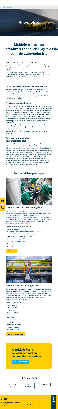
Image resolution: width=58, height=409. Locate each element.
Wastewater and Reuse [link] (15, 334)
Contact (45, 385)
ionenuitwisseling (23, 217)
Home (4, 7)
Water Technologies (30, 386)
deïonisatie (37, 217)
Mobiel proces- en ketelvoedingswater (24, 207)
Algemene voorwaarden (22, 405)
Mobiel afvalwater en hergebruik (22, 285)
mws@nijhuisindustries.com (10, 403)
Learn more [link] (12, 251)
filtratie (30, 217)
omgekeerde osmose (11, 217)
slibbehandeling (20, 293)
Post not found (12, 386)
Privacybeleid (4, 405)
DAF (50, 292)
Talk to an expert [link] (20, 362)
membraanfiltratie (11, 293)
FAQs (31, 405)
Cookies (12, 405)
